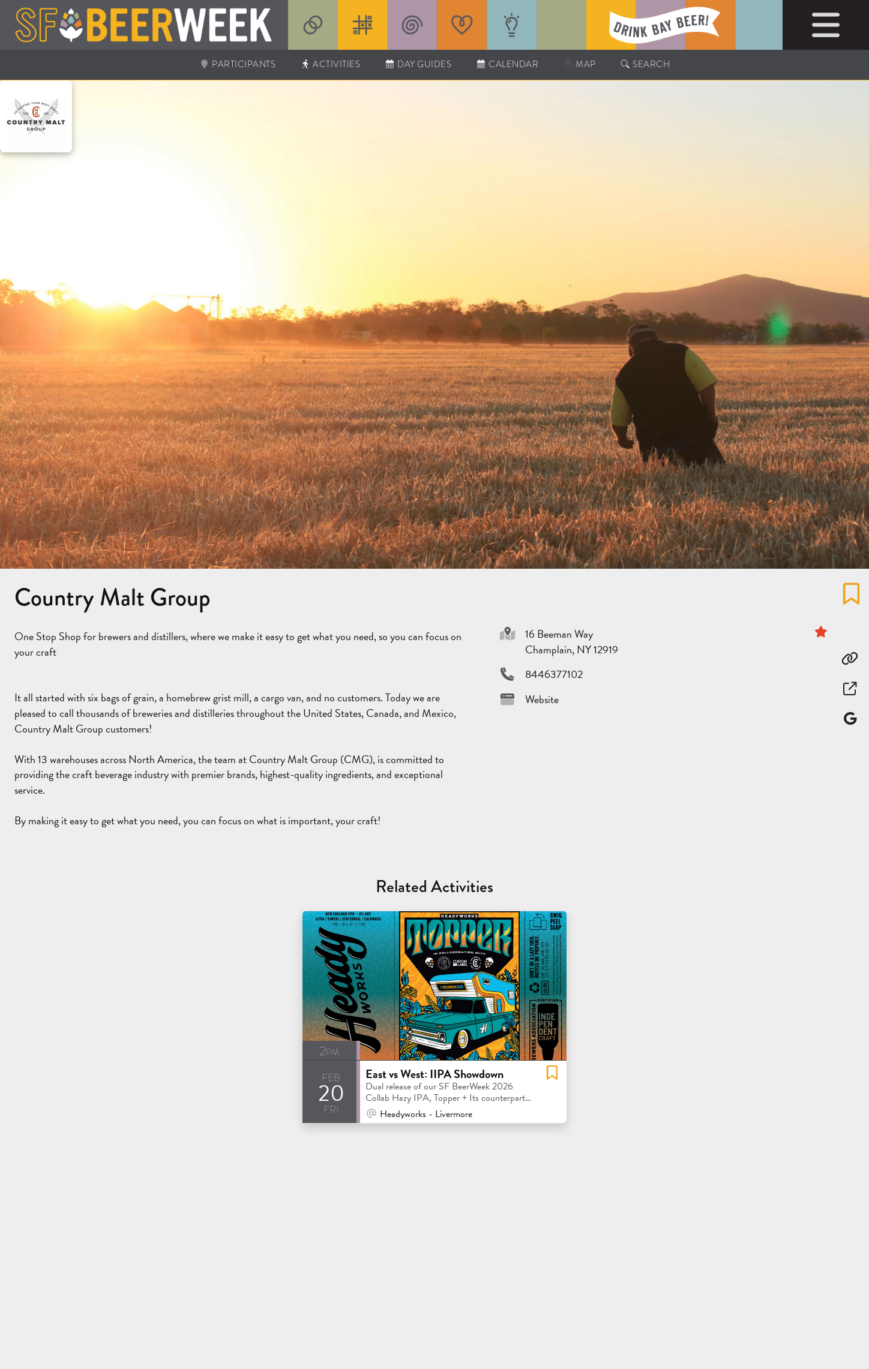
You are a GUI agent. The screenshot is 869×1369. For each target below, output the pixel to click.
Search (645, 64)
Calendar (506, 64)
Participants (237, 64)
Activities (329, 64)
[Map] (849, 719)
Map (578, 64)
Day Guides (417, 64)
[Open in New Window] (849, 688)
